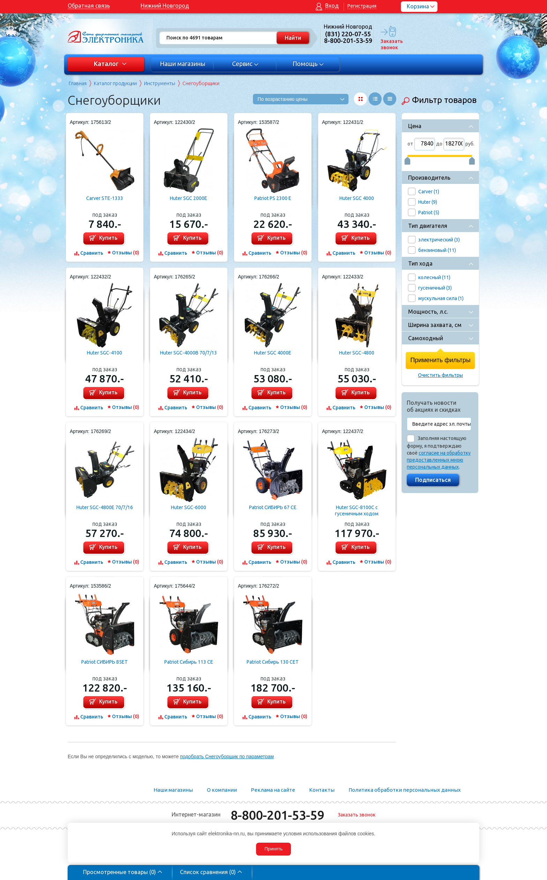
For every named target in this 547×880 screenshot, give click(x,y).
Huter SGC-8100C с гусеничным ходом (357, 510)
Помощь (308, 63)
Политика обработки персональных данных (405, 790)
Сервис (245, 63)
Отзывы (125, 252)
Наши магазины (182, 63)
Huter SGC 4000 (356, 198)
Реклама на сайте (273, 790)
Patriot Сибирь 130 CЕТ (273, 662)
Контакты (322, 790)
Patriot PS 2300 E (272, 198)
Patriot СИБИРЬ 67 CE (273, 507)
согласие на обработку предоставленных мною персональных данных (439, 460)
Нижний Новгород (165, 5)
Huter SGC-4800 (356, 353)
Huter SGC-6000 (188, 507)
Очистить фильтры (440, 375)
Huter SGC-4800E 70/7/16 (104, 507)
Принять (273, 848)
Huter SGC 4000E (272, 353)
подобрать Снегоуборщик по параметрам (227, 756)
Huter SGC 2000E (188, 198)
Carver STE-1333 (104, 198)
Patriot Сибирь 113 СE (188, 662)
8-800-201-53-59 (277, 815)
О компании (222, 790)
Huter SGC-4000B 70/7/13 (188, 353)
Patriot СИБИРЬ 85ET (104, 662)
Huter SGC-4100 (104, 353)
